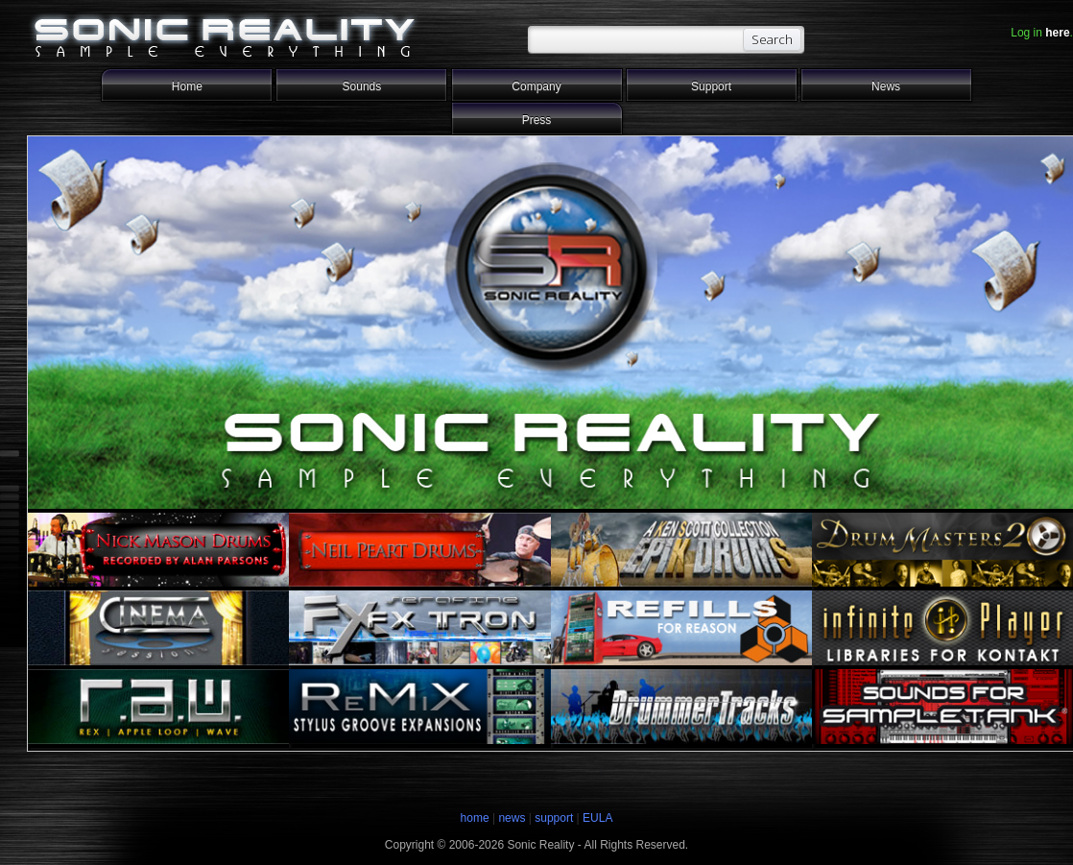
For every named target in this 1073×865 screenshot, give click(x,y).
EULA (597, 818)
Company (536, 86)
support (555, 818)
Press (537, 120)
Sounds (362, 86)
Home (187, 86)
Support (711, 86)
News (885, 86)
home (475, 818)
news (511, 818)
